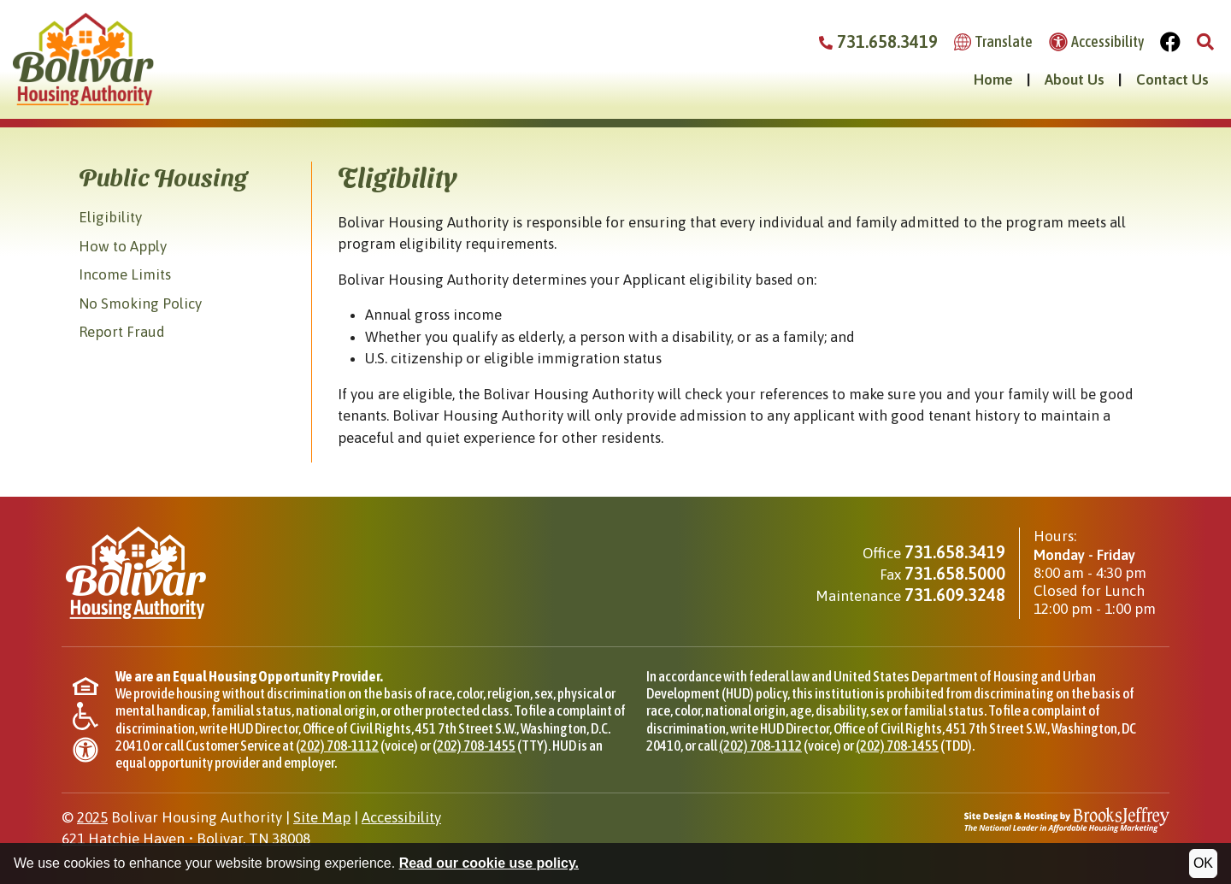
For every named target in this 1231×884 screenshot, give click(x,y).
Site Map (321, 817)
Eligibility (110, 217)
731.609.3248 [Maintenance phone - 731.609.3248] (954, 594)
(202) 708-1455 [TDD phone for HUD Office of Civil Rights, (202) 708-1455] (897, 745)
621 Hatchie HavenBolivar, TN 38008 (186, 838)
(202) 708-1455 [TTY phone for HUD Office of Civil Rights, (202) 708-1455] (474, 745)
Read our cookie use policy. (489, 863)
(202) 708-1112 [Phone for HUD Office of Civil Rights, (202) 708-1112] (337, 745)
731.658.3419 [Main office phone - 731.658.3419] (954, 552)
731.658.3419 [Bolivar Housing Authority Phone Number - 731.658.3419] (878, 41)
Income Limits (125, 274)
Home (993, 79)
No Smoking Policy (140, 303)
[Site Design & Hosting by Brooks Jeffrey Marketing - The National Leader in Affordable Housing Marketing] (1066, 818)
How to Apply (123, 246)
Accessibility (401, 817)
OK (1203, 863)
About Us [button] (1074, 79)
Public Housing (163, 176)
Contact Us (1172, 79)
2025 (92, 817)
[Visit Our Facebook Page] (1170, 42)
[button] (1205, 42)
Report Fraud (122, 331)
